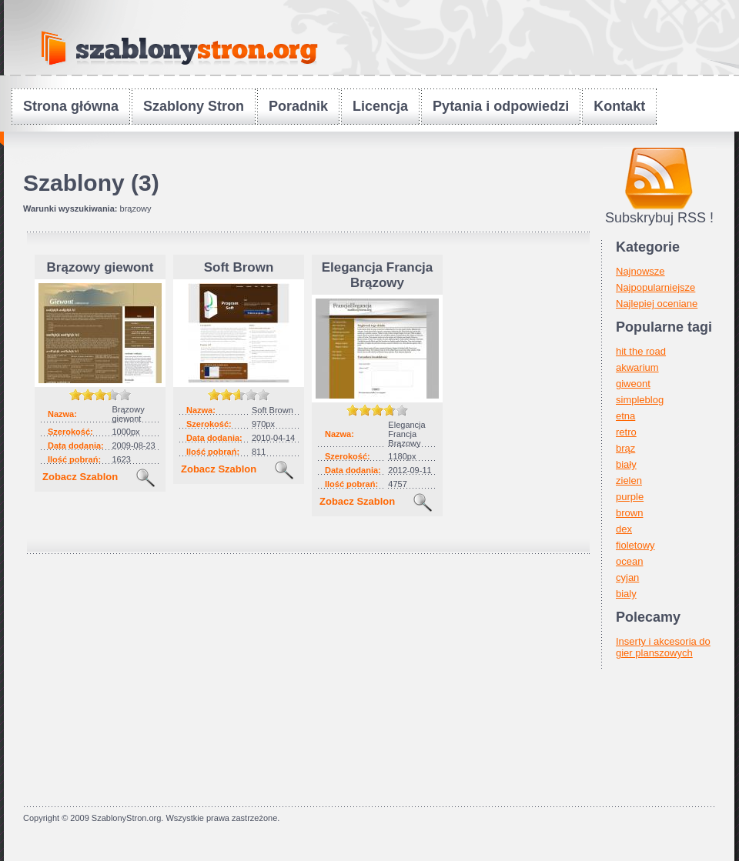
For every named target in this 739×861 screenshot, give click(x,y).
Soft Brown (239, 267)
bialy (626, 593)
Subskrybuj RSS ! (659, 217)
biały (626, 464)
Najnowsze (640, 271)
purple (630, 496)
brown (629, 513)
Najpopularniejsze (655, 287)
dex (624, 529)
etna (625, 416)
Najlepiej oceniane (656, 303)
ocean (629, 561)
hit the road (641, 351)
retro (626, 432)
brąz (625, 448)
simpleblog (640, 399)
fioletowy (635, 545)
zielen (629, 480)
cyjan (627, 577)
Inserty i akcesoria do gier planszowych (663, 647)
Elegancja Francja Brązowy (377, 275)
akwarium (637, 367)
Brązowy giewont (100, 267)
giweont (633, 383)
